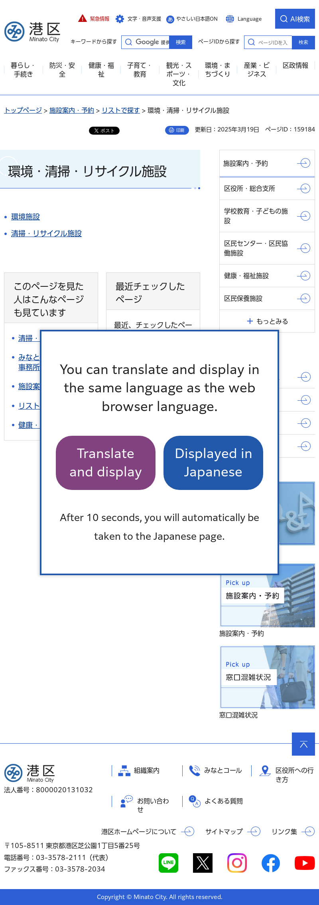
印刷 (180, 130)
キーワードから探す (128, 41)
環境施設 (25, 216)
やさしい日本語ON (197, 18)
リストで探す (121, 110)
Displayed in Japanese (213, 462)
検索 (303, 42)
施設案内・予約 (71, 110)
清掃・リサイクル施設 (46, 233)
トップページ (23, 110)
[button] (93, 19)
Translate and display (105, 462)
